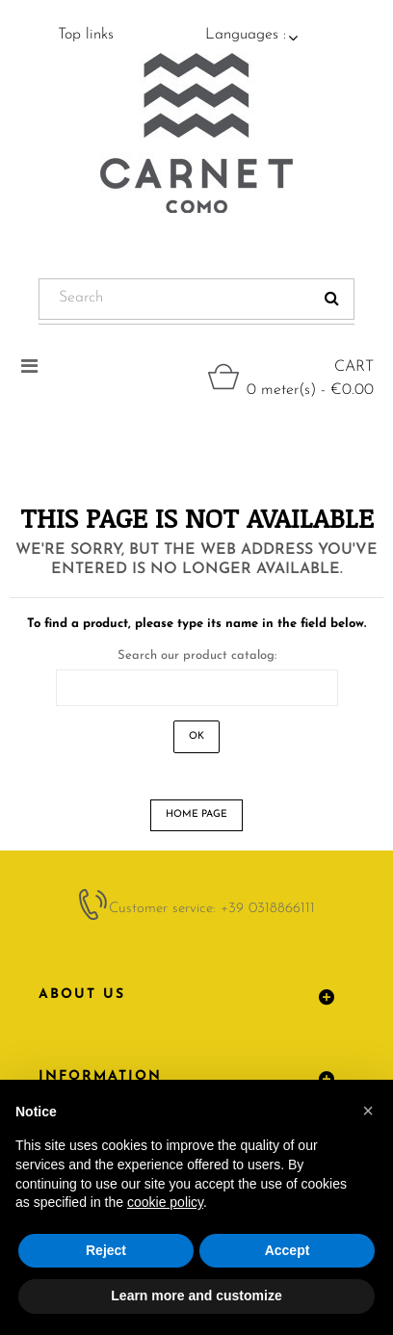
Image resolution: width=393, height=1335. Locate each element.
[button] (368, 1110)
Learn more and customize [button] (196, 1295)
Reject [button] (106, 1250)
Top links (86, 34)
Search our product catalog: (197, 655)
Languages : (245, 34)
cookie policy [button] (165, 1202)
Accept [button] (287, 1250)
